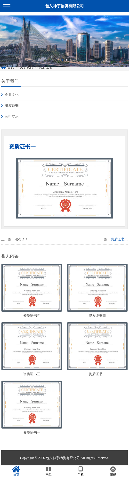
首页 (16, 471)
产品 (48, 471)
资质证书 (11, 105)
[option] (64, 46)
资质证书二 (119, 239)
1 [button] (62, 64)
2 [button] (66, 64)
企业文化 (11, 95)
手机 (80, 471)
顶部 (113, 471)
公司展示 (11, 116)
